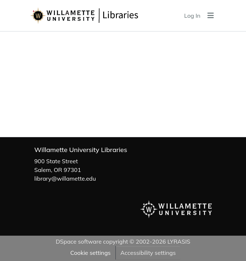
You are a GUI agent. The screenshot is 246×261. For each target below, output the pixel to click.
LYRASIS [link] (178, 241)
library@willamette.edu (65, 178)
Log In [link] (192, 15)
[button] (101, 15)
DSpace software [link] (78, 241)
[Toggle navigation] (210, 15)
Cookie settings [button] (90, 252)
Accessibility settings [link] (148, 252)
